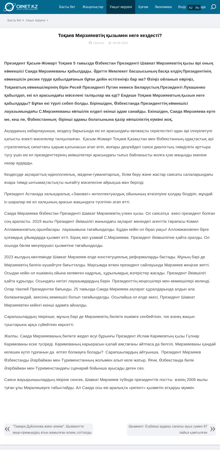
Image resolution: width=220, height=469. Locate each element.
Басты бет (67, 7)
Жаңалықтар (92, 7)
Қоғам (143, 7)
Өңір (182, 7)
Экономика (163, 7)
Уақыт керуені (121, 7)
